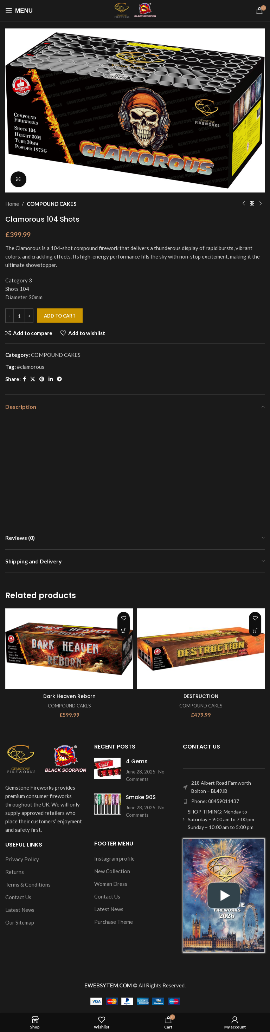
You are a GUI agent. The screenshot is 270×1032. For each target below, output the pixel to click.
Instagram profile (114, 858)
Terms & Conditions (28, 884)
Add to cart (60, 315)
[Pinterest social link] (41, 379)
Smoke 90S (141, 797)
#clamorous (30, 367)
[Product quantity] (19, 315)
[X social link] (32, 379)
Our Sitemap (19, 922)
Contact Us (18, 897)
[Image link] (46, 759)
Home (12, 204)
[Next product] (260, 204)
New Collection (112, 871)
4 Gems (137, 761)
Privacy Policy (22, 859)
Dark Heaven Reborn (69, 696)
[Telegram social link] (59, 379)
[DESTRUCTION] (201, 648)
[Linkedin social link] (50, 379)
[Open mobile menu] (19, 11)
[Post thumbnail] (107, 770)
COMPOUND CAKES (51, 204)
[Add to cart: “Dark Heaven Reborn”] (123, 630)
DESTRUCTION (200, 696)
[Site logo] (135, 10)
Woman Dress (110, 883)
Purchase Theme (113, 921)
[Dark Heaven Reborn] (69, 648)
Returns (14, 872)
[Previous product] (243, 204)
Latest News (19, 910)
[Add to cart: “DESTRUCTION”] (255, 630)
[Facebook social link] (24, 379)
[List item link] (224, 801)
